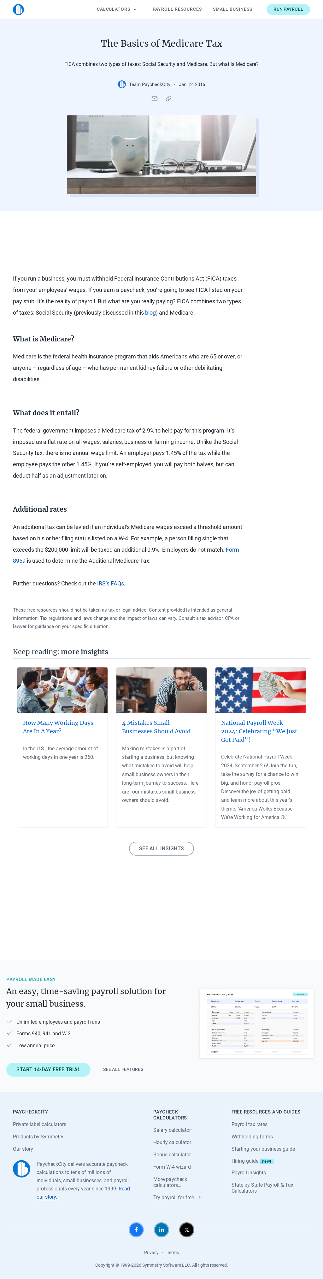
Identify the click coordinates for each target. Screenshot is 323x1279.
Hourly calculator (172, 1142)
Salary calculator (172, 1130)
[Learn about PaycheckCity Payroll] (257, 1023)
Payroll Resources (177, 9)
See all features (123, 1069)
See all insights (161, 849)
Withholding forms (252, 1137)
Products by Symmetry (38, 1137)
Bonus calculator (172, 1155)
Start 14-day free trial (48, 1070)
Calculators (117, 9)
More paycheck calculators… (170, 1182)
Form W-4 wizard (172, 1167)
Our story (23, 1149)
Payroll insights (249, 1173)
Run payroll (288, 9)
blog (150, 312)
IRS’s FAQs (110, 583)
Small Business (232, 9)
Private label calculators (39, 1124)
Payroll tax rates (249, 1124)
